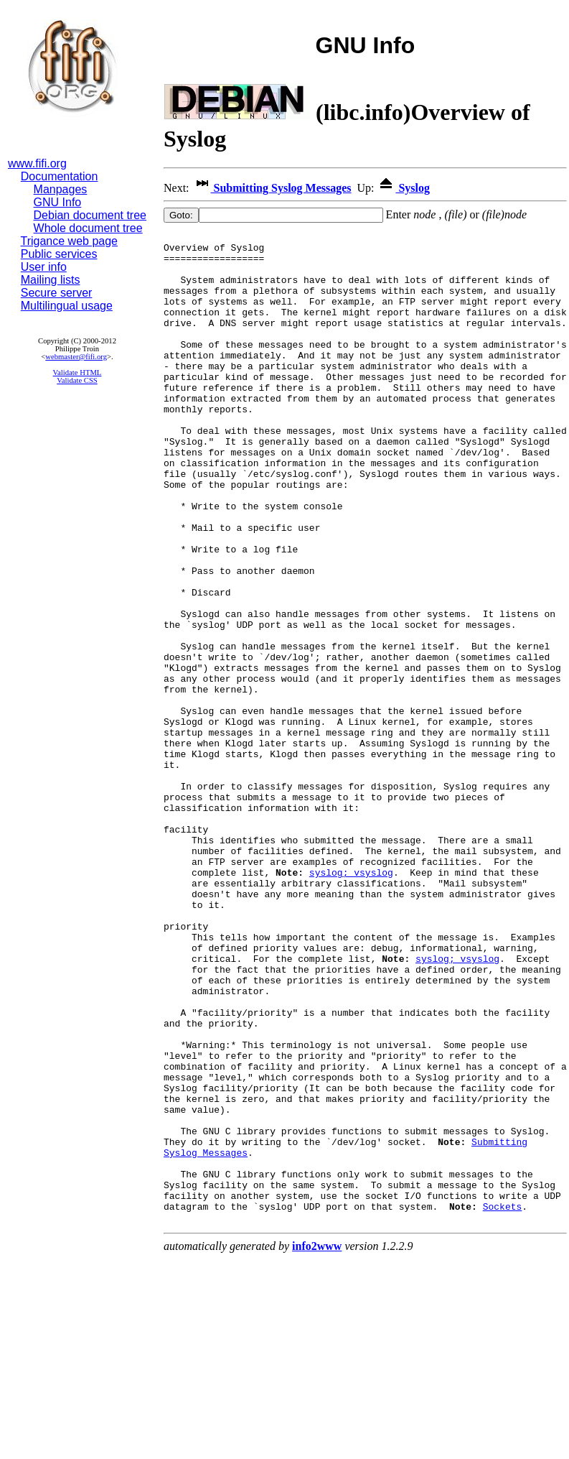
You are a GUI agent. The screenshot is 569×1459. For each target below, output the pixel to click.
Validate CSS (77, 380)
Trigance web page (69, 241)
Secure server (57, 293)
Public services (59, 254)
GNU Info (58, 202)
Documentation (59, 176)
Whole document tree (88, 228)
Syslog (403, 188)
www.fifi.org (37, 163)
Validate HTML (77, 372)
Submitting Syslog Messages (272, 188)
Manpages (61, 189)
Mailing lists (50, 280)
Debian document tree (90, 215)
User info (44, 267)
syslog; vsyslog (351, 1001)
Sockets (502, 1402)
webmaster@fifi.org (76, 357)
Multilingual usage (67, 306)
